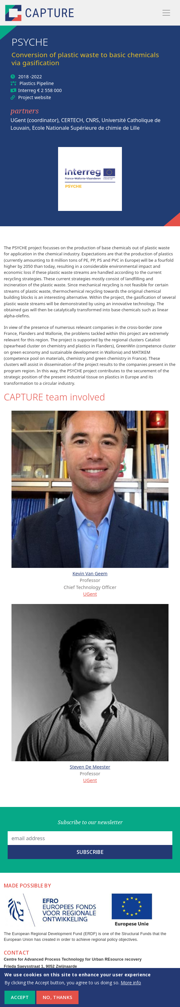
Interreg (27, 90)
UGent (90, 594)
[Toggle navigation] (166, 13)
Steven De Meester (90, 767)
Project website (34, 97)
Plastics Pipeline (36, 83)
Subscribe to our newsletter (90, 822)
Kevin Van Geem (90, 573)
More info (131, 986)
